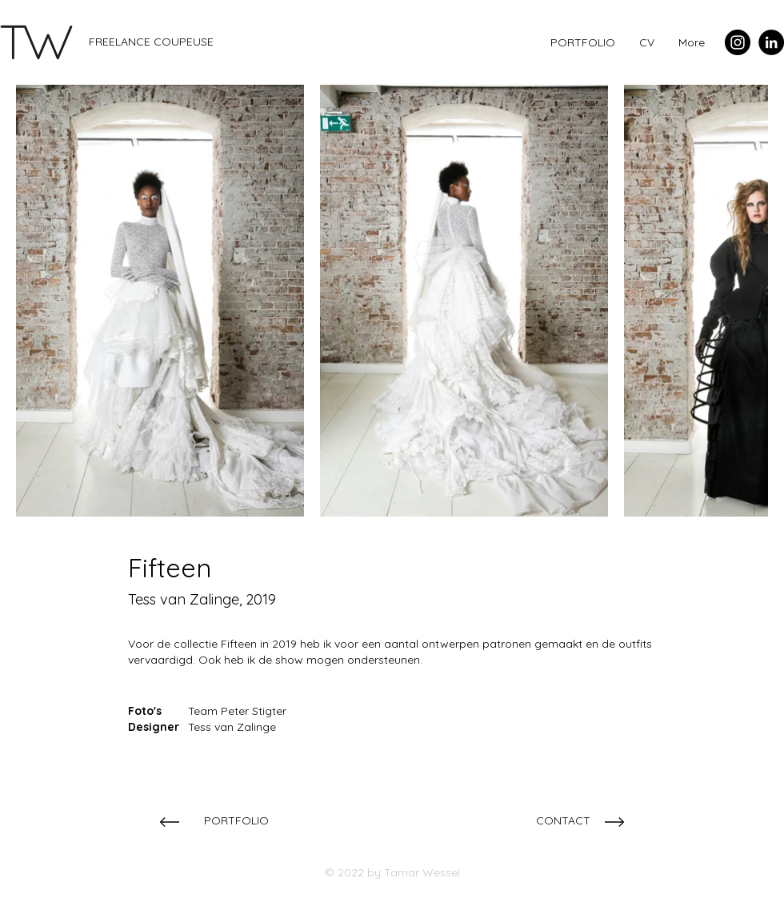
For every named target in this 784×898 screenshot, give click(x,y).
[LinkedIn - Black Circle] (771, 42)
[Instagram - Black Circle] (737, 42)
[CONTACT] (563, 821)
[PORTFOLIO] (236, 821)
